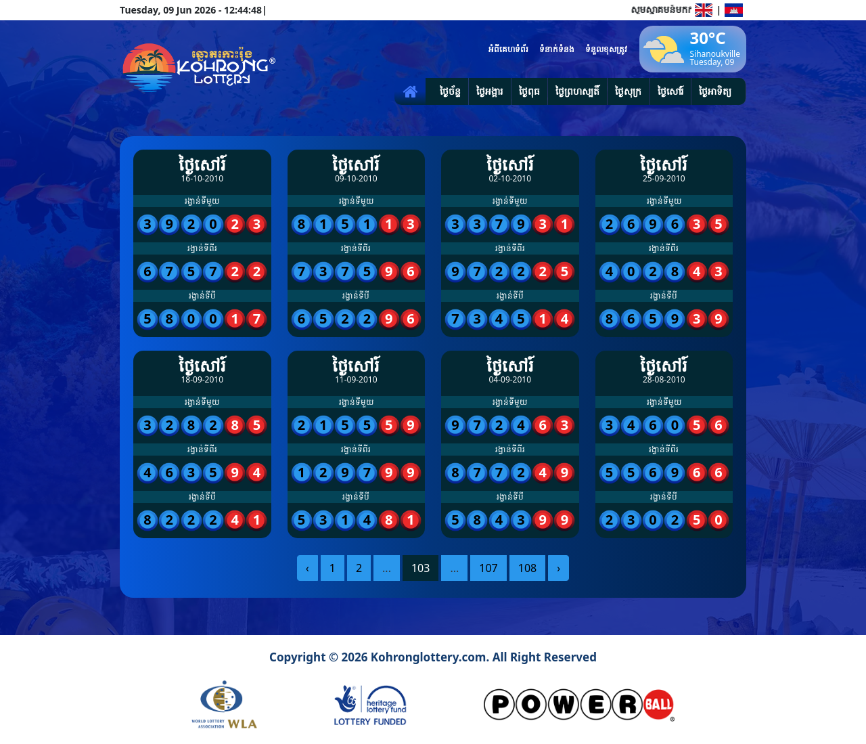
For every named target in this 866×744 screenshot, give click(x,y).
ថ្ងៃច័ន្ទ (450, 91)
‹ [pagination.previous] (307, 568)
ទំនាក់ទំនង (556, 49)
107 (488, 568)
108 (527, 568)
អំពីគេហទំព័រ (508, 49)
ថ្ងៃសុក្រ (628, 91)
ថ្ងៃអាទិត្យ (715, 91)
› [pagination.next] (558, 568)
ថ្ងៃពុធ (529, 91)
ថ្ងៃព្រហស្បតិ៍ (577, 91)
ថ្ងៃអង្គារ (489, 91)
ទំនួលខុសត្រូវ (606, 49)
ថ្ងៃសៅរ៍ (670, 91)
